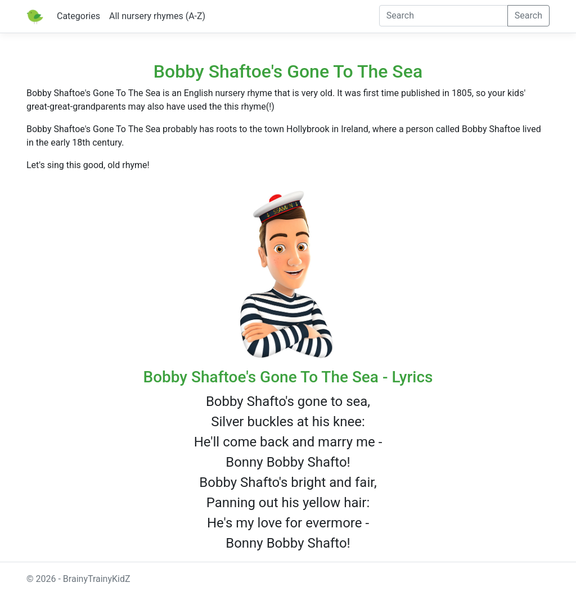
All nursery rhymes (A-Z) (157, 16)
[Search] (443, 15)
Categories (78, 16)
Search (528, 15)
